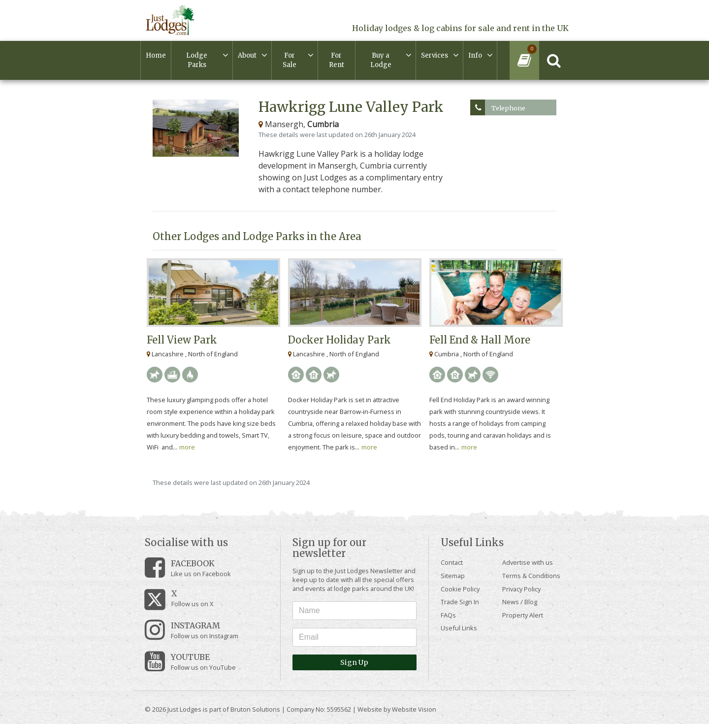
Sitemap (453, 575)
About (247, 55)
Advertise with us (527, 562)
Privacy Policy (521, 589)
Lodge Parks (196, 60)
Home (156, 55)
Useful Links (459, 627)
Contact (452, 562)
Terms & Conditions (531, 575)
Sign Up (354, 662)
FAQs (448, 615)
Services (434, 55)
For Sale (289, 60)
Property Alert (522, 615)
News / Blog (519, 601)
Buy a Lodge (380, 60)
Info (475, 55)
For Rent (336, 60)
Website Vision (414, 709)
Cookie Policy (460, 589)
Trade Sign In (460, 601)
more (187, 447)
